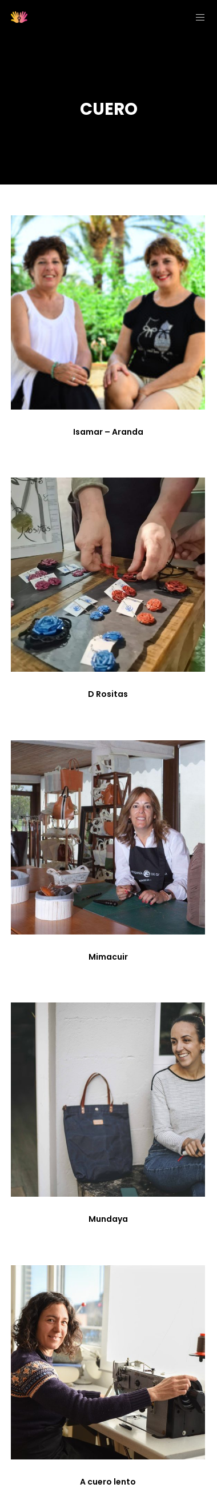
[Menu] (197, 17)
